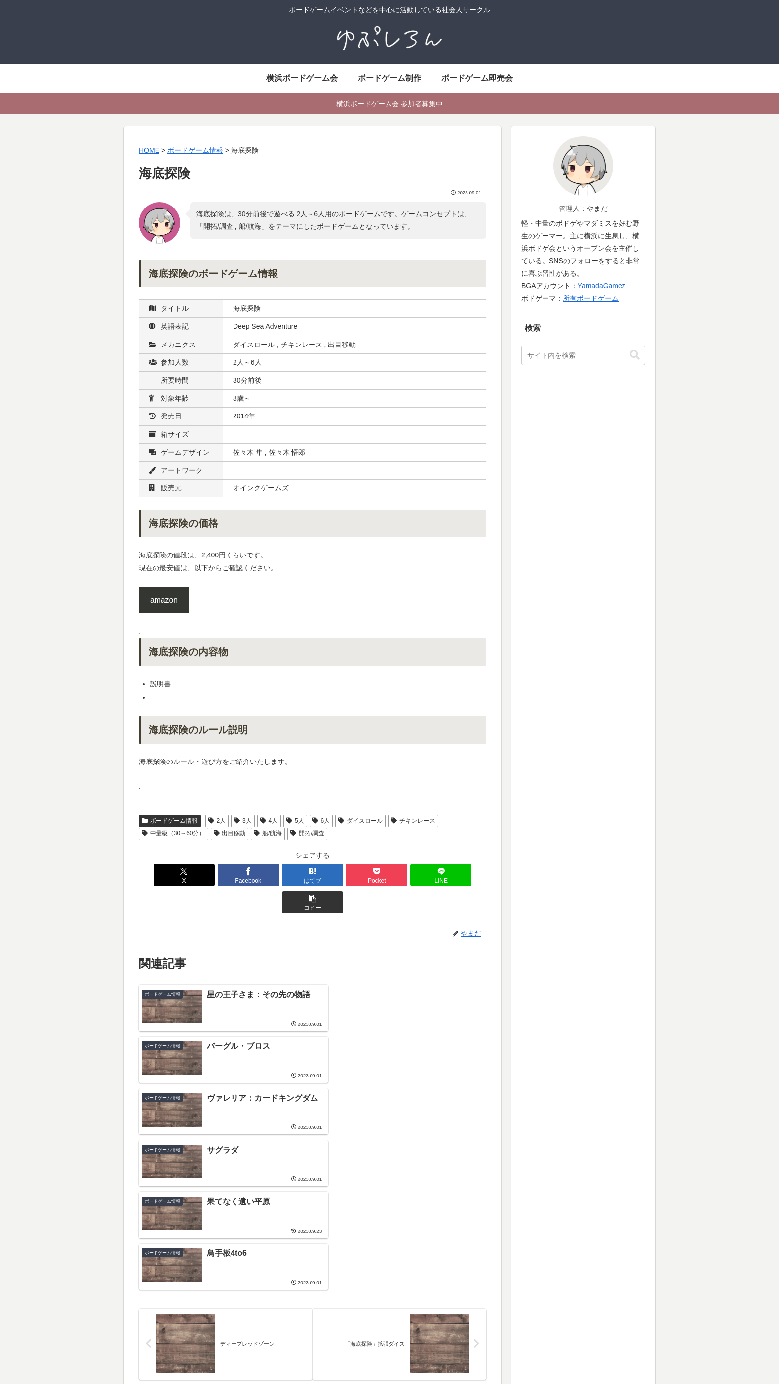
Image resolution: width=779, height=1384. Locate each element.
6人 (321, 820)
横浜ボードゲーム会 (340, 1270)
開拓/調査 (307, 833)
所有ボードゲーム (591, 298)
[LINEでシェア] (400, 875)
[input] (583, 355)
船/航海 (268, 833)
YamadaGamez (601, 286)
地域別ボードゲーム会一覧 (350, 1308)
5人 (295, 820)
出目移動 (230, 833)
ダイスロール (360, 820)
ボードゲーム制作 (514, 1257)
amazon (164, 600)
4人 (269, 820)
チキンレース (413, 820)
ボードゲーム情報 (170, 820)
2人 (217, 820)
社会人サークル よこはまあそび (358, 1257)
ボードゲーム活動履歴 (520, 1270)
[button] (458, 875)
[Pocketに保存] (342, 875)
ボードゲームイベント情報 (350, 1295)
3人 (242, 820)
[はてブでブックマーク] (283, 875)
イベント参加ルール (340, 1320)
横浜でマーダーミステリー (527, 1308)
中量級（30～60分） (173, 833)
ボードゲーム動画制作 (520, 1295)
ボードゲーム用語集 (517, 1282)
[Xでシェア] (166, 875)
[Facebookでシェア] (225, 875)
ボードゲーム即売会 (340, 1282)
